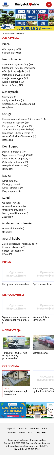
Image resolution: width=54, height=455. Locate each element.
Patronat (34, 428)
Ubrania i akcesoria (12, 206)
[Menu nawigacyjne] (49, 4)
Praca (44, 428)
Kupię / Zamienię (11, 81)
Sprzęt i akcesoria (11, 250)
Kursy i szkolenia (11, 187)
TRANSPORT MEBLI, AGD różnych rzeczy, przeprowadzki (14, 356)
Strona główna (8, 33)
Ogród (5, 169)
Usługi (5, 107)
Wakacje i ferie (10, 203)
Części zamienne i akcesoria (17, 104)
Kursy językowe (10, 184)
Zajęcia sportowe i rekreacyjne (18, 243)
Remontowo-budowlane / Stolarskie (21, 119)
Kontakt (12, 432)
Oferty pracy (8, 49)
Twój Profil (41, 432)
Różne (5, 140)
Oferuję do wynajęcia (13, 71)
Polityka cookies (38, 440)
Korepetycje (8, 180)
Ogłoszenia (20, 33)
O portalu (11, 428)
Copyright (8, 443)
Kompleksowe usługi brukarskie (15, 393)
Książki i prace (9, 191)
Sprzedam (7, 97)
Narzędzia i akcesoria (13, 165)
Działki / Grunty (10, 85)
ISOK (30, 432)
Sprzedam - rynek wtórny (15, 64)
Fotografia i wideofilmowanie (17, 136)
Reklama (23, 428)
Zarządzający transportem (15, 284)
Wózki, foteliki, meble (13, 213)
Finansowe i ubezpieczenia (16, 133)
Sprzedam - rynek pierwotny (17, 68)
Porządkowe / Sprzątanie (15, 126)
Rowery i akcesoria (12, 247)
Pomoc (22, 432)
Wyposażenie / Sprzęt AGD (16, 155)
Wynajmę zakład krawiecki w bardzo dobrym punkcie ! (16, 320)
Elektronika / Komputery (15, 158)
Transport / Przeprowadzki (16, 129)
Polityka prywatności (18, 440)
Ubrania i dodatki (11, 228)
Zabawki (6, 216)
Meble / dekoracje (11, 151)
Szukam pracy (9, 52)
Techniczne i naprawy (13, 122)
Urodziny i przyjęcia (12, 210)
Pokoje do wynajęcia (12, 78)
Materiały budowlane (13, 162)
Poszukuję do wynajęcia (14, 75)
